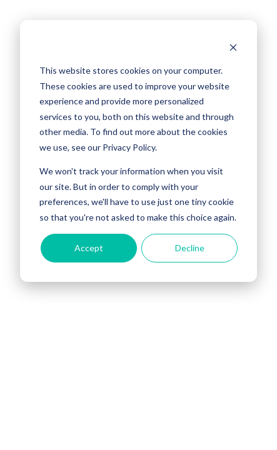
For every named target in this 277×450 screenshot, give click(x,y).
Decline (189, 247)
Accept (88, 247)
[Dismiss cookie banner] (233, 47)
